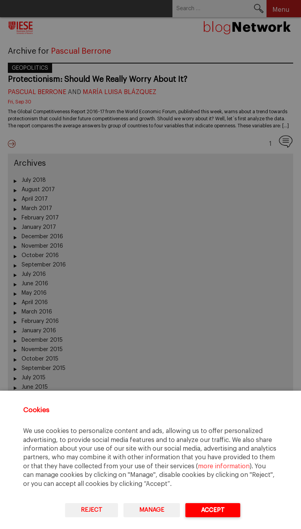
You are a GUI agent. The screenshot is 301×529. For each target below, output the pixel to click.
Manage (151, 510)
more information (224, 466)
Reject (91, 510)
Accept (213, 510)
